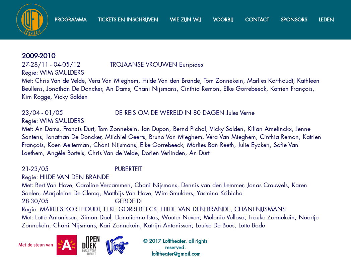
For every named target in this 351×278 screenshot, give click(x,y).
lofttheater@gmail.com (176, 254)
